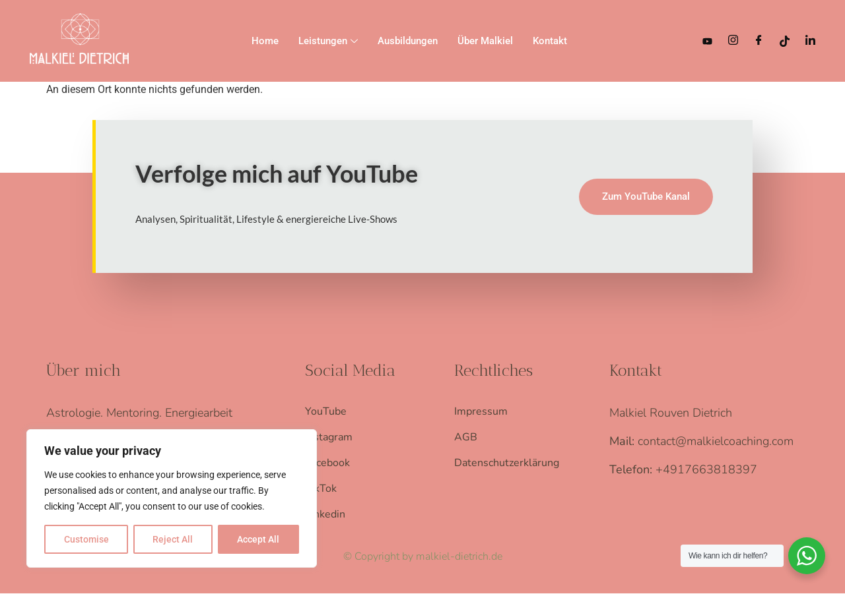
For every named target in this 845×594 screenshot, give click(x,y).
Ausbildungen (408, 41)
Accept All (259, 539)
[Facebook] (759, 41)
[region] (171, 498)
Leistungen (328, 41)
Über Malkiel (485, 41)
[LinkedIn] (810, 41)
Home (265, 41)
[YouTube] (707, 41)
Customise (86, 539)
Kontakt (550, 41)
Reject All (173, 539)
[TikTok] (785, 41)
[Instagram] (733, 41)
